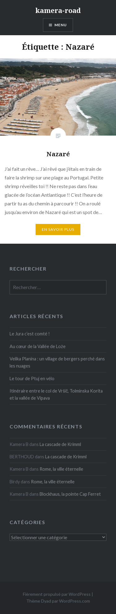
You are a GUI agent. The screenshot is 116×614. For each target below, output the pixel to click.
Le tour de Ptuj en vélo (32, 378)
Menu (60, 25)
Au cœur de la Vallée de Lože (38, 346)
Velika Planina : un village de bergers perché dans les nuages (57, 362)
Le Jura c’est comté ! (30, 333)
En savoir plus (58, 229)
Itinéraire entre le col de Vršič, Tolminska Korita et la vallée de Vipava (56, 394)
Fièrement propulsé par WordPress (57, 594)
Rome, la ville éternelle (61, 469)
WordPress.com (74, 600)
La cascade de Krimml (60, 444)
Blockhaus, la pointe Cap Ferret (70, 494)
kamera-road (58, 10)
